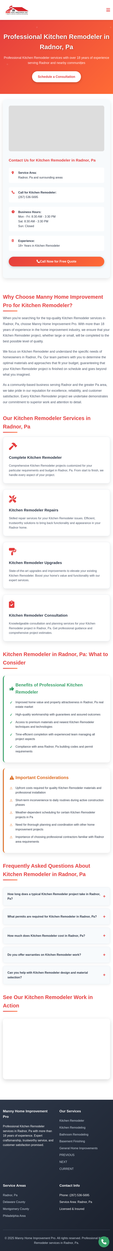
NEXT (63, 1161)
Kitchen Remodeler (72, 1120)
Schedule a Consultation (56, 77)
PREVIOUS (67, 1155)
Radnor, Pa (10, 1195)
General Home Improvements (79, 1148)
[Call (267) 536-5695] (103, 1241)
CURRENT (67, 1168)
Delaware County (14, 1201)
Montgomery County (16, 1208)
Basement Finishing (72, 1141)
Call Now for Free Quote (56, 261)
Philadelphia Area (14, 1215)
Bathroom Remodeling (74, 1134)
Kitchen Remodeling (73, 1127)
